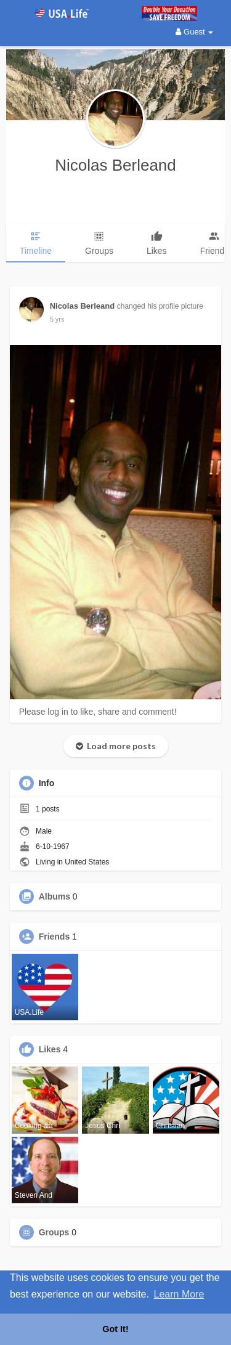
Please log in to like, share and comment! (98, 712)
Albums (54, 896)
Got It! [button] (115, 1329)
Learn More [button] (179, 1294)
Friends (54, 936)
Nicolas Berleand (115, 165)
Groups (54, 1232)
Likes (50, 1049)
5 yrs (57, 319)
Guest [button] (194, 31)
